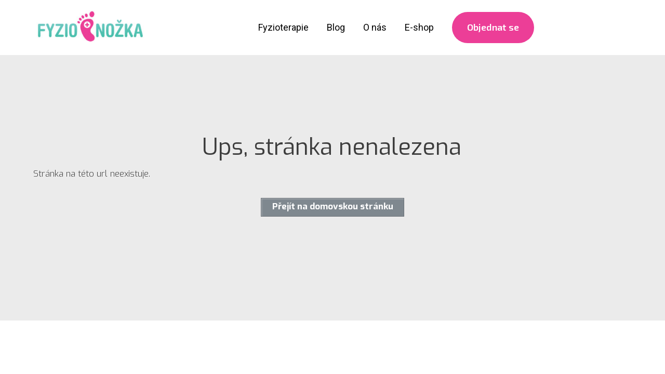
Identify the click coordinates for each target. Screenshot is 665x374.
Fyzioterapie (283, 27)
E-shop (419, 27)
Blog (336, 27)
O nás (375, 27)
